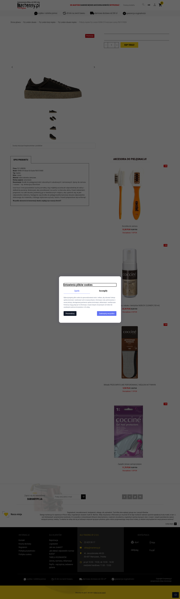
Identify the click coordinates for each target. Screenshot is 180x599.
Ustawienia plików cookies (78, 284)
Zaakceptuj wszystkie (106, 313)
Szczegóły (103, 290)
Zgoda (76, 290)
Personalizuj (70, 313)
